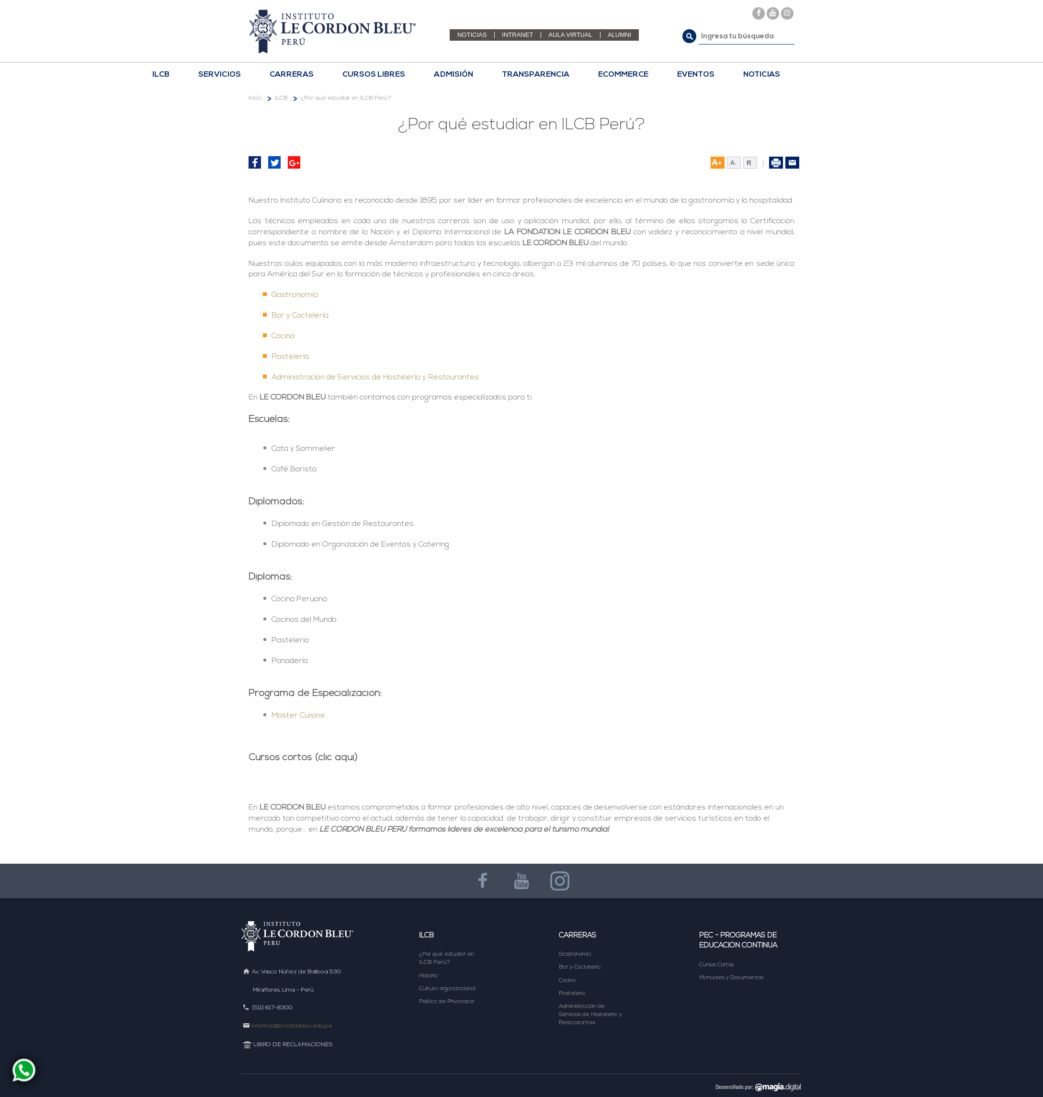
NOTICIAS (472, 34)
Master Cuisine (298, 716)
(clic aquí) (336, 758)
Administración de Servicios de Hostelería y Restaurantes (375, 377)
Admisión (453, 75)
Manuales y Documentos (731, 978)
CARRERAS (292, 75)
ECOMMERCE (623, 75)
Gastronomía (295, 295)
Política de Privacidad (446, 1002)
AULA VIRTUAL (570, 34)
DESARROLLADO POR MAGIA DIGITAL (755, 1087)
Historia (428, 976)
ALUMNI (619, 34)
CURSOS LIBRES (373, 75)
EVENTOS (695, 75)
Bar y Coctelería (300, 316)
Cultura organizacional (447, 989)
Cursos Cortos (716, 965)
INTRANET (517, 34)
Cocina (283, 336)
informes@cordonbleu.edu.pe (292, 1026)
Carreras (577, 935)
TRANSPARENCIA (535, 75)
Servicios (219, 75)
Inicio (255, 98)
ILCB (161, 75)
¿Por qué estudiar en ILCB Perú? (346, 98)
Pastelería (290, 357)
